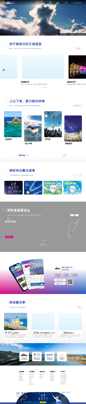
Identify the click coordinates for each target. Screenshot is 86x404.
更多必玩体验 (77, 105)
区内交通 (51, 378)
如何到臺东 (52, 376)
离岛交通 (51, 380)
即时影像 (51, 374)
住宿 (30, 382)
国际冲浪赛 (63, 379)
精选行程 (41, 376)
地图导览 (31, 378)
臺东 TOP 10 (31, 376)
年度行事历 (21, 374)
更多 (64, 155)
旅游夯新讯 (21, 378)
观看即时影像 (9, 236)
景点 (30, 380)
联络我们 (62, 383)
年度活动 (78, 48)
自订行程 (41, 378)
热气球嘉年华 (63, 377)
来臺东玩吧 (31, 374)
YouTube (62, 381)
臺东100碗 (31, 384)
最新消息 (20, 376)
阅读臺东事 (21, 380)
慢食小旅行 (42, 374)
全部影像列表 (43, 244)
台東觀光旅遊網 (10, 3)
